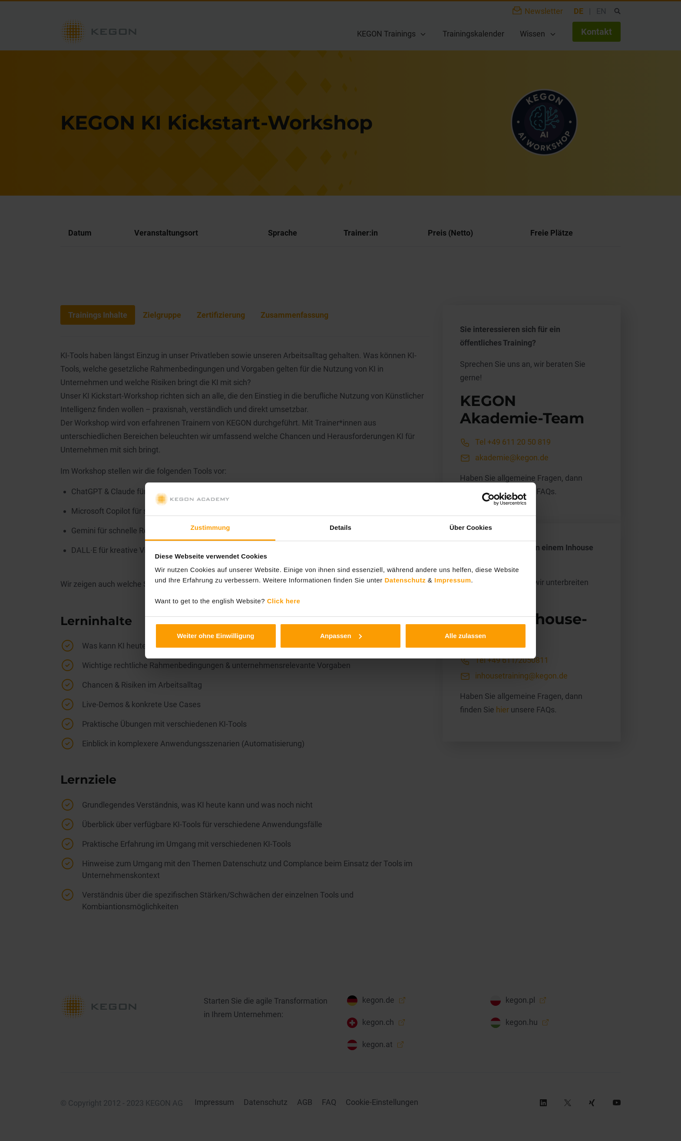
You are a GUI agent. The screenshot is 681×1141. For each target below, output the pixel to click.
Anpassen (341, 635)
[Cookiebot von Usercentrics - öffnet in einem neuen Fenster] (488, 499)
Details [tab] (340, 527)
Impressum (452, 580)
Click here (284, 601)
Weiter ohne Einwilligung (215, 635)
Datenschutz (405, 580)
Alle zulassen (465, 635)
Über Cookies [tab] (471, 527)
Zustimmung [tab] (210, 527)
